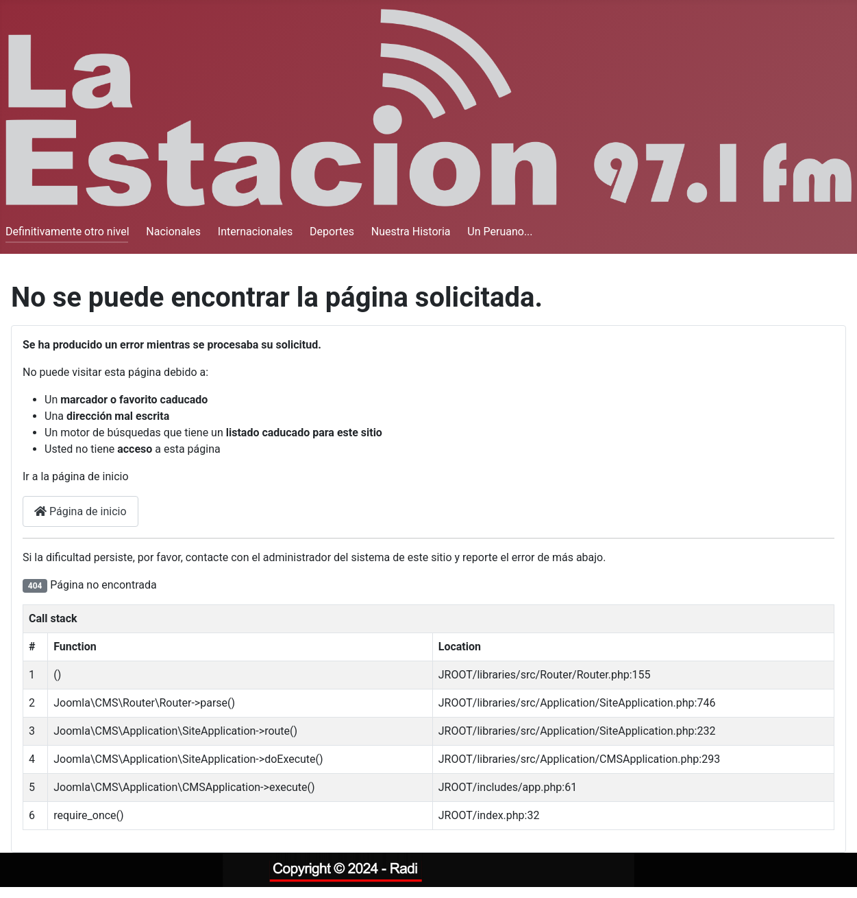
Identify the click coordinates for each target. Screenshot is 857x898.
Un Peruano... (499, 231)
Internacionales (255, 231)
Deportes (332, 231)
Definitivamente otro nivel (67, 231)
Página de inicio (80, 511)
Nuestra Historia (411, 231)
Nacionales (173, 231)
